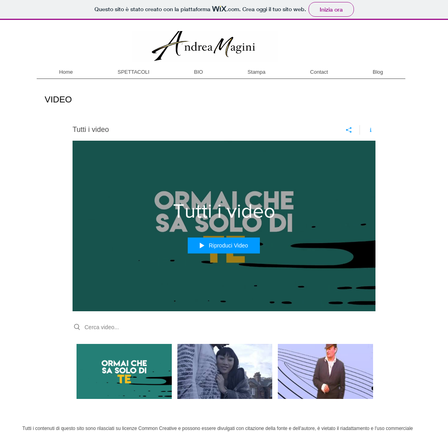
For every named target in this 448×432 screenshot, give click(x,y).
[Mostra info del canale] (367, 130)
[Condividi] (349, 130)
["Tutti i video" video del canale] (224, 377)
